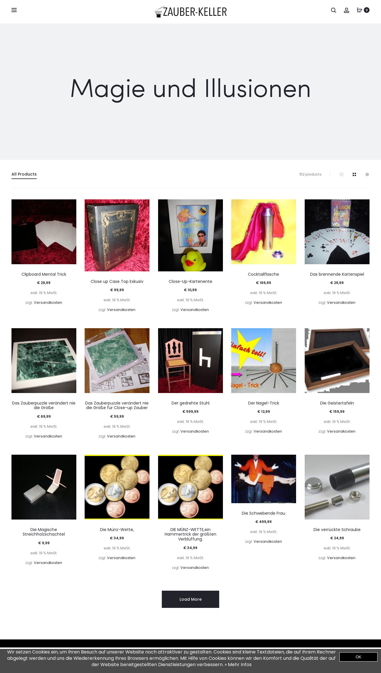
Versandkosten (48, 302)
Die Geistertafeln (337, 403)
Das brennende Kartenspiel (337, 274)
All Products (24, 174)
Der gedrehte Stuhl (190, 403)
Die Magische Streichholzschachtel (44, 532)
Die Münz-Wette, (117, 529)
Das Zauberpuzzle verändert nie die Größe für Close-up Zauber (117, 405)
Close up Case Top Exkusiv (117, 281)
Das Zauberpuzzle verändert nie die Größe (43, 405)
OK (358, 657)
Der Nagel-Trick (263, 403)
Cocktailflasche (263, 274)
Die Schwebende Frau (263, 513)
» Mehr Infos (238, 664)
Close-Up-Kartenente (190, 281)
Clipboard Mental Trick (44, 274)
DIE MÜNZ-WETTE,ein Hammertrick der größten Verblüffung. (190, 534)
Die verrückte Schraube (337, 529)
